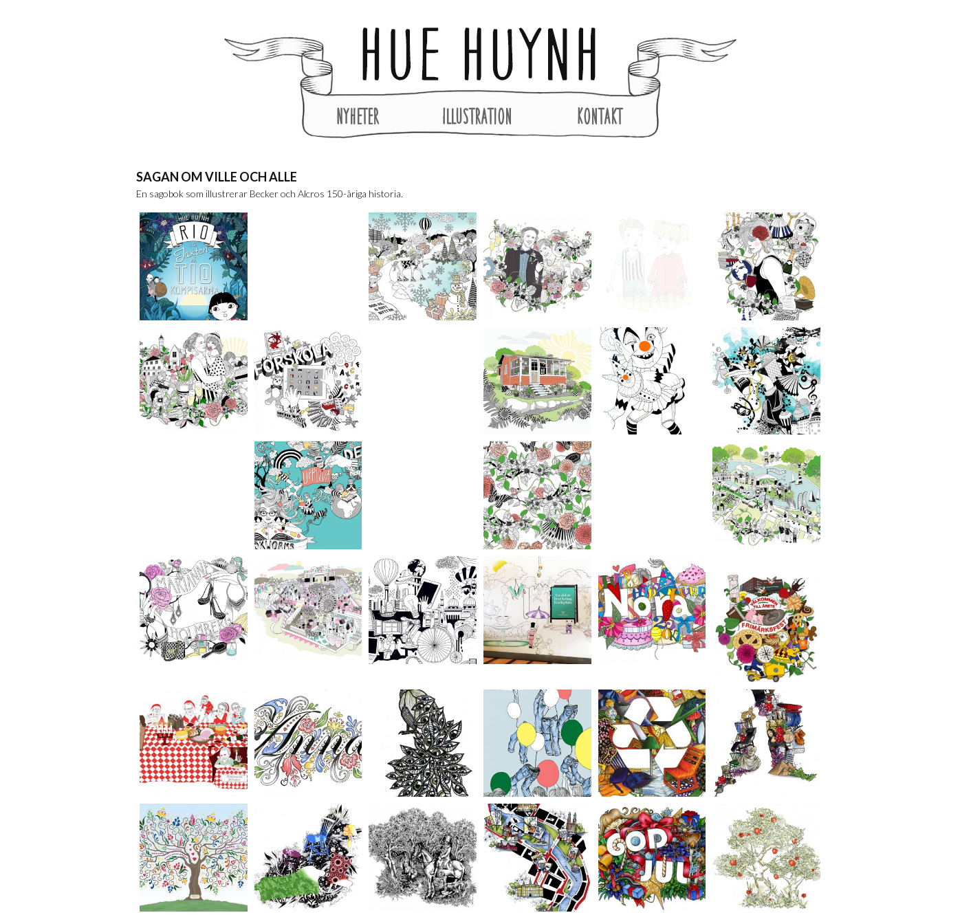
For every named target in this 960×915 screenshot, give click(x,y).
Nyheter (357, 116)
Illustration (477, 116)
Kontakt (599, 116)
